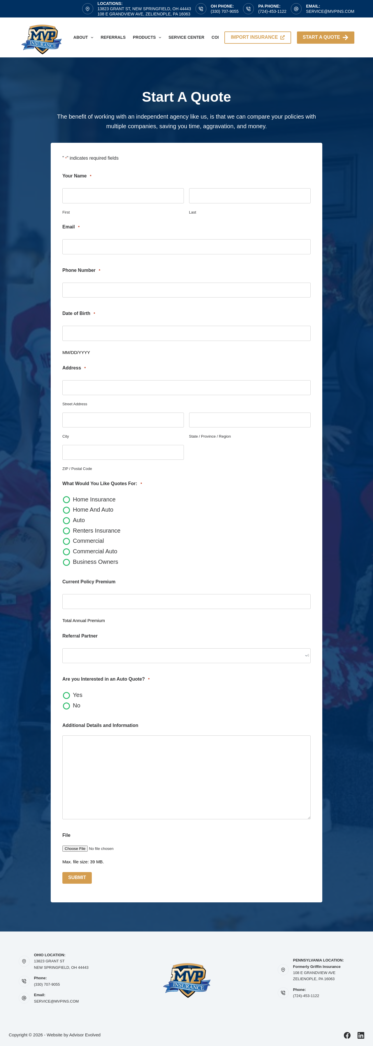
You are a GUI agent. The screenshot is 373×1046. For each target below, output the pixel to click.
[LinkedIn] (361, 1035)
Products (148, 37)
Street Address (74, 404)
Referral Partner (80, 635)
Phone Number (81, 270)
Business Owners (95, 562)
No (76, 705)
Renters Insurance (96, 530)
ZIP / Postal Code (77, 468)
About (84, 37)
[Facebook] (347, 1035)
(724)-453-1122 (272, 11)
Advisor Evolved (85, 1034)
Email (71, 227)
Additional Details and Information (100, 725)
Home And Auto (93, 509)
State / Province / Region (210, 436)
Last (192, 212)
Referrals (113, 37)
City (65, 436)
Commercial (88, 541)
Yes (77, 695)
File (66, 835)
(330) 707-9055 (225, 11)
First (66, 212)
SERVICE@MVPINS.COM (56, 1001)
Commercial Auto (95, 551)
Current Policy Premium (88, 581)
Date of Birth (78, 313)
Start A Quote (326, 37)
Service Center (186, 37)
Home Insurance (94, 499)
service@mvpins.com (330, 11)
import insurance (258, 37)
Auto (79, 520)
